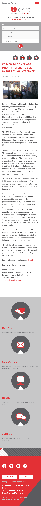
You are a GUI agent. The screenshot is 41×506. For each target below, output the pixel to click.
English (20, 3)
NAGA (30, 260)
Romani (14, 3)
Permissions (24, 497)
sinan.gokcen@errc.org (12, 280)
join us (7, 434)
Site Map (5, 497)
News (6, 398)
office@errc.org (16, 493)
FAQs (26, 477)
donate (7, 328)
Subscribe (6, 3)
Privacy (14, 497)
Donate (10, 477)
